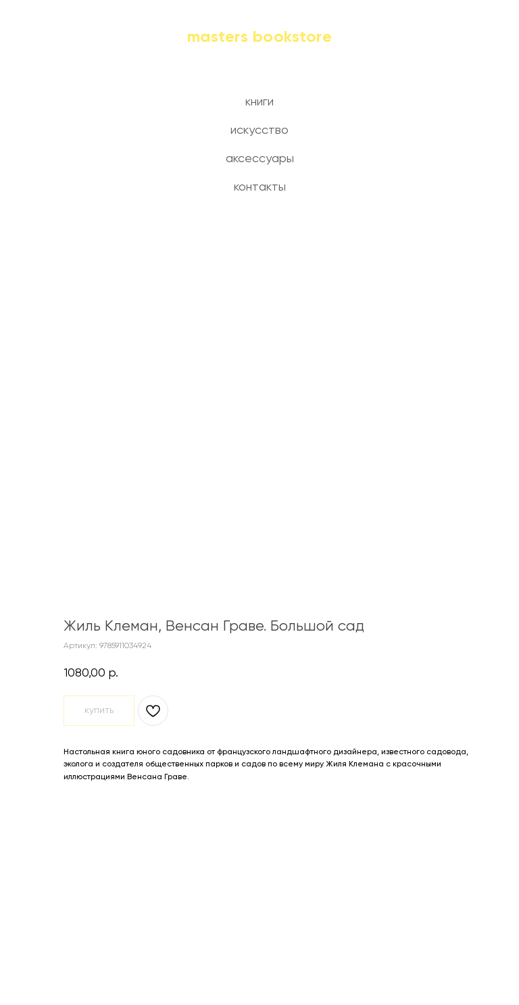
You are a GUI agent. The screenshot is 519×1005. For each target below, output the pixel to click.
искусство (259, 130)
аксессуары (260, 159)
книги (259, 102)
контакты (260, 187)
